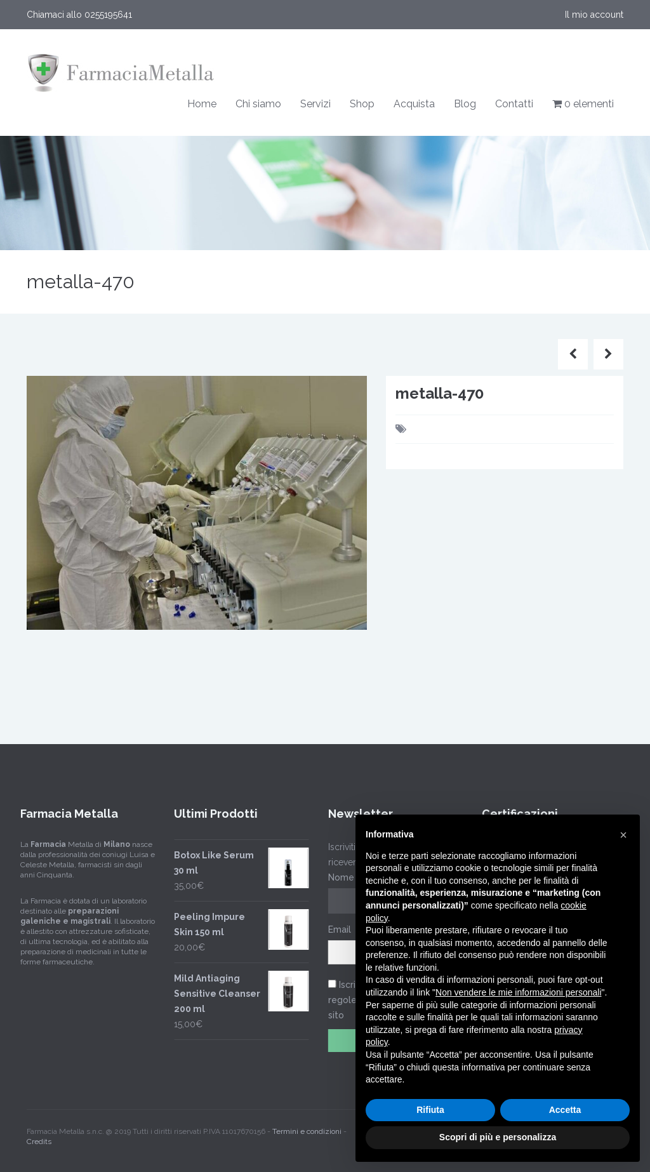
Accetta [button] (565, 1110)
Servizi (315, 104)
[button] (623, 835)
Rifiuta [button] (430, 1110)
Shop (362, 104)
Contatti (514, 104)
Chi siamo (258, 104)
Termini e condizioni (307, 1125)
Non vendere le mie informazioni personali (518, 992)
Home (201, 104)
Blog (465, 104)
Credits (39, 1135)
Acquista (414, 104)
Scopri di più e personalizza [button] (497, 1137)
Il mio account (594, 15)
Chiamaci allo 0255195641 (79, 15)
